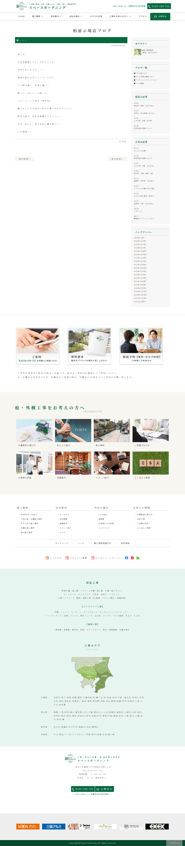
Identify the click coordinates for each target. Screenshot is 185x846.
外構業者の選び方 (145, 514)
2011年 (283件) (140, 285)
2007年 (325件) (140, 298)
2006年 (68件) (140, 301)
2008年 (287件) (140, 295)
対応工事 (141, 519)
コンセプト (64, 514)
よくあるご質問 (144, 528)
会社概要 (63, 519)
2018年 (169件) (140, 261)
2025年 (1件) (139, 238)
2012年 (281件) (140, 281)
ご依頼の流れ (143, 523)
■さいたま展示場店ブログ (144, 76)
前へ (24, 159)
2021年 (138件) (140, 251)
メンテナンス (104, 528)
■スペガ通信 (139, 83)
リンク (81, 543)
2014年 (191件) (140, 275)
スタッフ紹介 (65, 528)
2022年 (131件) (140, 248)
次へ (117, 159)
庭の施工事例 (26, 532)
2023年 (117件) (140, 244)
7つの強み (102, 514)
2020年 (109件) (140, 254)
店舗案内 (63, 523)
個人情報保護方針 (102, 543)
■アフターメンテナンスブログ (145, 80)
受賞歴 (101, 519)
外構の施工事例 (27, 528)
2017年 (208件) (140, 264)
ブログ (62, 532)
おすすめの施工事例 (29, 523)
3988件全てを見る (29, 514)
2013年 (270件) (140, 278)
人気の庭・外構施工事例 (31, 519)
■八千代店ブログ (140, 73)
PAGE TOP (175, 843)
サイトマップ (61, 543)
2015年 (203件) (140, 271)
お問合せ (107, 789)
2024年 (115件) (140, 241)
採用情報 (125, 543)
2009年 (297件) (140, 291)
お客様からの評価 (106, 523)
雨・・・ (21, 40)
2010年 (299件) (140, 288)
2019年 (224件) (140, 258)
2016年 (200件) (140, 268)
